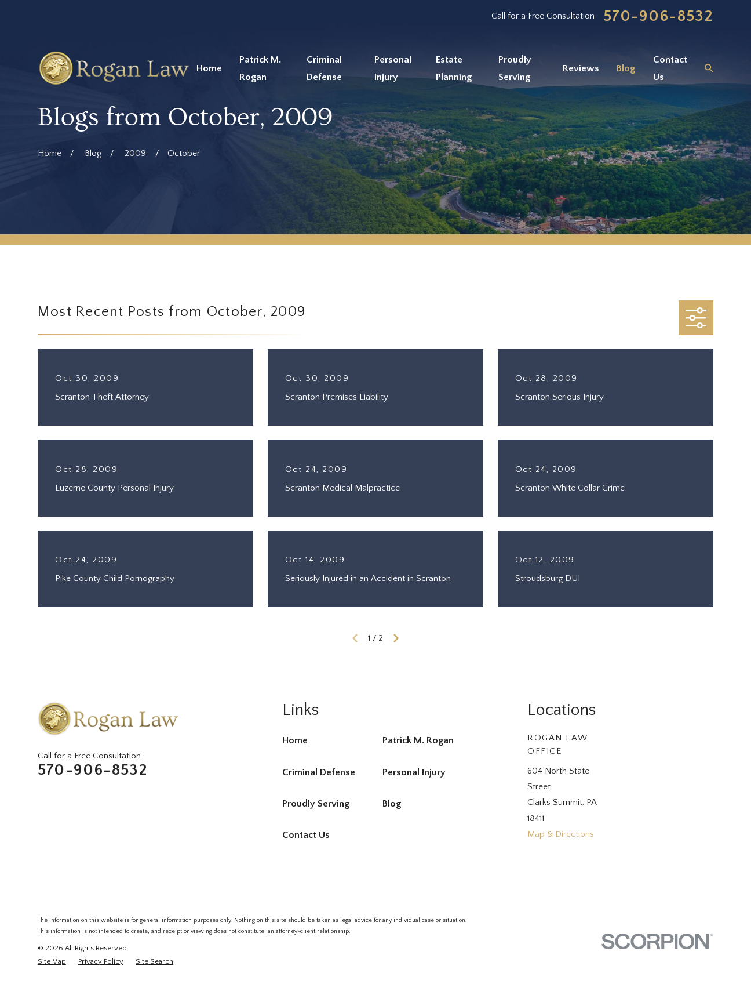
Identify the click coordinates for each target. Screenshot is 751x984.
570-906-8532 (658, 16)
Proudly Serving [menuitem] (514, 68)
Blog (391, 803)
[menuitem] (52, 961)
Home (295, 740)
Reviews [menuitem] (581, 68)
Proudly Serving (315, 803)
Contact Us (306, 835)
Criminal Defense (318, 772)
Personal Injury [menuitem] (392, 68)
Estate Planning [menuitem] (454, 68)
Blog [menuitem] (626, 68)
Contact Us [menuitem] (670, 68)
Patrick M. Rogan (418, 740)
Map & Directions (560, 834)
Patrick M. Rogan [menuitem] (260, 68)
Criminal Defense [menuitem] (324, 68)
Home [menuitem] (209, 68)
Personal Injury (414, 772)
